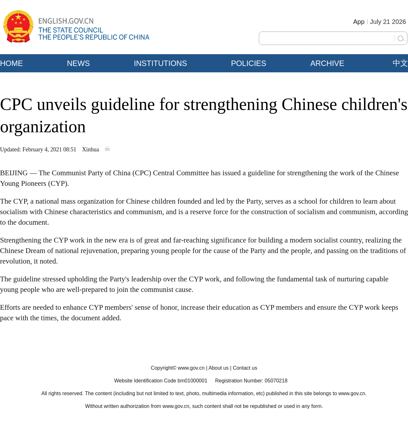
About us (218, 368)
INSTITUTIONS (160, 63)
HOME (11, 63)
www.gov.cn (191, 368)
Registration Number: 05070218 (251, 380)
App (359, 21)
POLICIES (248, 63)
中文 (400, 63)
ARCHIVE (327, 63)
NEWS (78, 63)
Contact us (245, 368)
